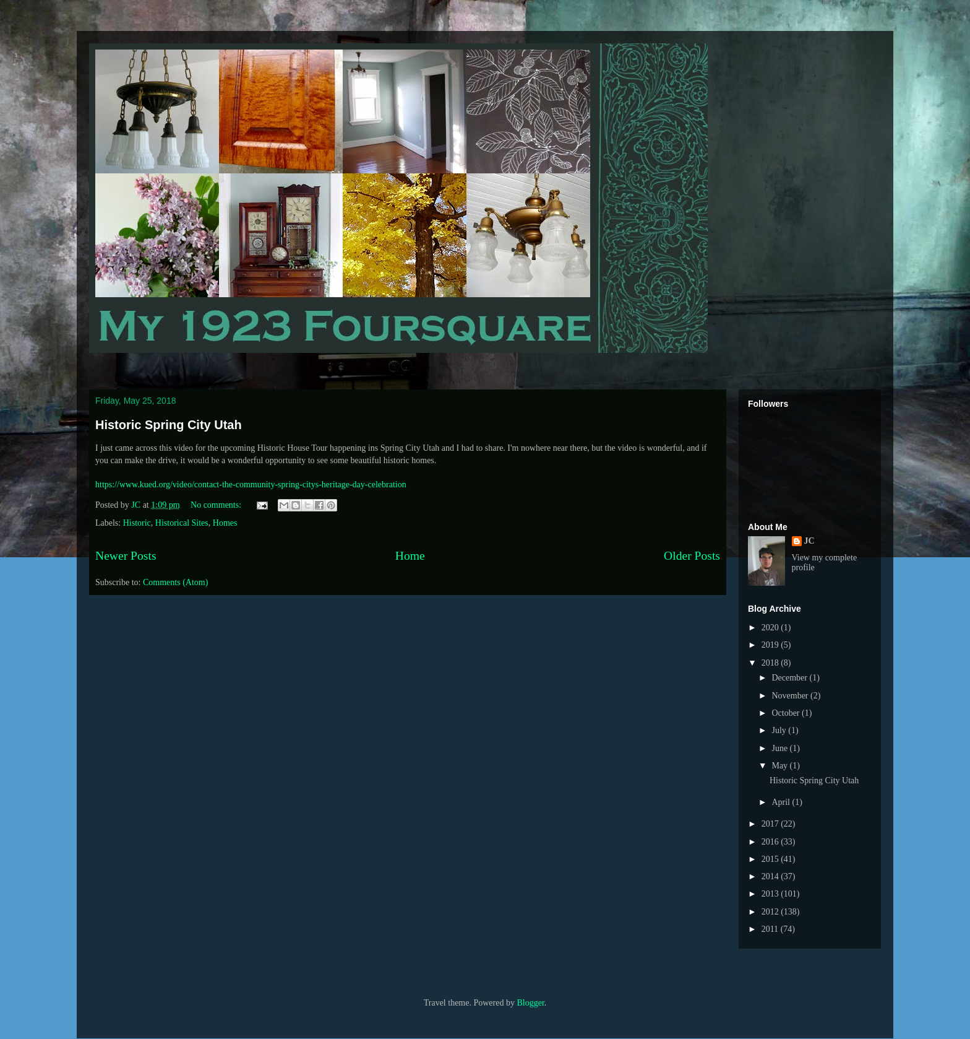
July (779, 730)
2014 (771, 876)
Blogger (530, 1002)
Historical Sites (181, 523)
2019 (771, 645)
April (781, 802)
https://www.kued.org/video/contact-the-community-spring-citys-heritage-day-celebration (250, 484)
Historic (137, 523)
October (786, 713)
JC (809, 541)
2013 (771, 893)
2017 (771, 823)
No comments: (217, 505)
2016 (771, 841)
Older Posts (692, 555)
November (790, 695)
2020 (771, 627)
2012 (771, 911)
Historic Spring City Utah (168, 425)
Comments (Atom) (175, 582)
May (780, 765)
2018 (771, 662)
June (780, 748)
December (790, 677)
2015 (771, 859)
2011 (771, 929)
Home (410, 555)
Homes (225, 523)
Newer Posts (126, 555)
